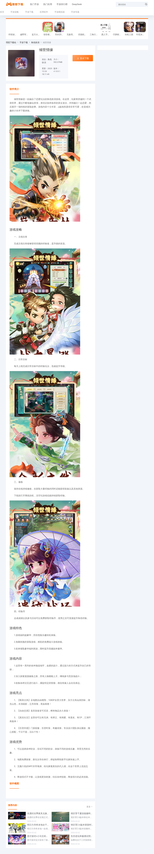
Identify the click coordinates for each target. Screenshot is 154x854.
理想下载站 (11, 42)
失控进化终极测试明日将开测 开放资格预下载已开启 (82, 836)
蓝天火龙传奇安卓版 (37, 34)
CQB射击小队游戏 (118, 34)
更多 (89, 806)
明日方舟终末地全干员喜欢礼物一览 (38, 824)
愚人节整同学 (106, 34)
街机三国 (129, 34)
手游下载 (29, 12)
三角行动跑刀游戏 (95, 34)
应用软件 (44, 12)
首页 (2, 12)
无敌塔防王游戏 (72, 34)
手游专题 (75, 12)
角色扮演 (35, 42)
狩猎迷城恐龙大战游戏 (14, 34)
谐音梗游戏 (48, 34)
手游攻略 (14, 12)
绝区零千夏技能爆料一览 (82, 813)
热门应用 (45, 4)
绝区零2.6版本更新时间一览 (82, 824)
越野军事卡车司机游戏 (25, 34)
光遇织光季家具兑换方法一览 (38, 813)
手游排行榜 (59, 4)
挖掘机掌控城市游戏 (83, 34)
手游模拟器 (59, 12)
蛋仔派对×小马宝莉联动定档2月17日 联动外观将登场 (38, 836)
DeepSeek (75, 4)
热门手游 (32, 4)
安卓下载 (83, 58)
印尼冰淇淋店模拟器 (141, 34)
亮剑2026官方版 (60, 34)
